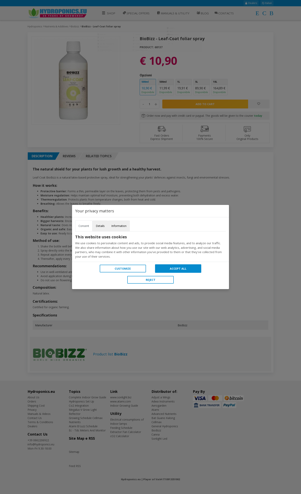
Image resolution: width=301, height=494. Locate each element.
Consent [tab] (83, 226)
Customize (123, 268)
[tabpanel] (150, 247)
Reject (150, 280)
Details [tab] (100, 226)
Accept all (178, 268)
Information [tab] (118, 226)
